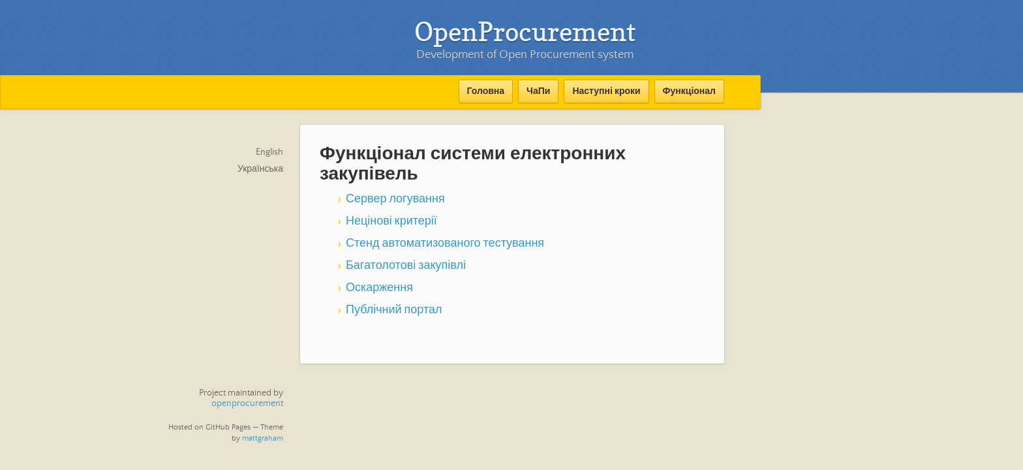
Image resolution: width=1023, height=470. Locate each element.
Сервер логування (395, 199)
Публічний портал (394, 310)
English (269, 152)
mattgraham (262, 438)
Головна (486, 91)
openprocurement (247, 403)
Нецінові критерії (391, 221)
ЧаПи (538, 91)
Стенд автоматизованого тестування (445, 243)
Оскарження (379, 287)
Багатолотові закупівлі (406, 265)
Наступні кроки (606, 91)
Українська (260, 169)
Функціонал (689, 91)
